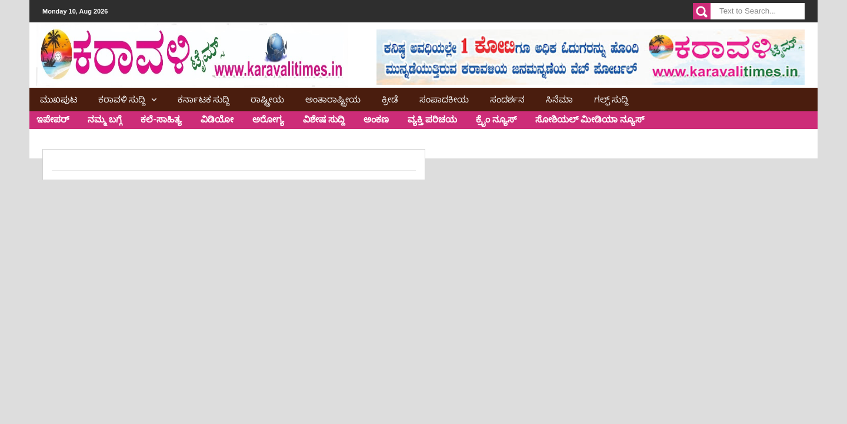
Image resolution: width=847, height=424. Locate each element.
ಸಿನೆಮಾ (559, 98)
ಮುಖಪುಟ (58, 98)
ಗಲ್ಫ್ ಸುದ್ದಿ (611, 98)
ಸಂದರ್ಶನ (507, 98)
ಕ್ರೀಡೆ (390, 98)
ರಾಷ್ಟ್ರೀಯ (267, 98)
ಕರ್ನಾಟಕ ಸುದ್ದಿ (203, 98)
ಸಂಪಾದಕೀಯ (444, 98)
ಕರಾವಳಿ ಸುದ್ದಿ (121, 98)
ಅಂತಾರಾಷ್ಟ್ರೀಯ (333, 98)
